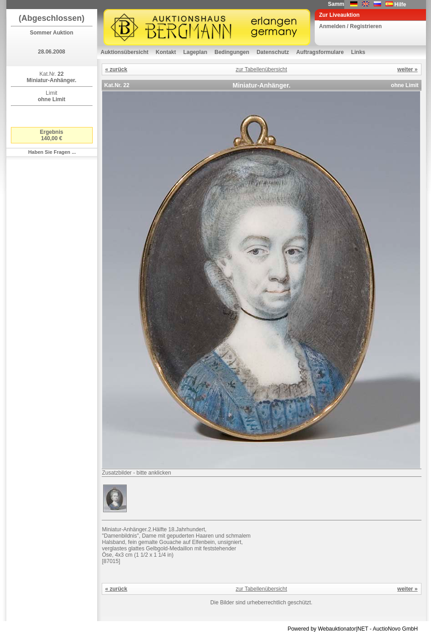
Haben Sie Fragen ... (52, 152)
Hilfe (400, 4)
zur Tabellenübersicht (261, 69)
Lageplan (195, 52)
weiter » (407, 69)
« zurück (116, 69)
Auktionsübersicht (125, 52)
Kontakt (166, 52)
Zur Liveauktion (339, 15)
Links (358, 52)
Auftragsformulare (320, 52)
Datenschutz (273, 52)
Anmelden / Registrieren (350, 26)
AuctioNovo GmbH (395, 629)
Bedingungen (231, 52)
